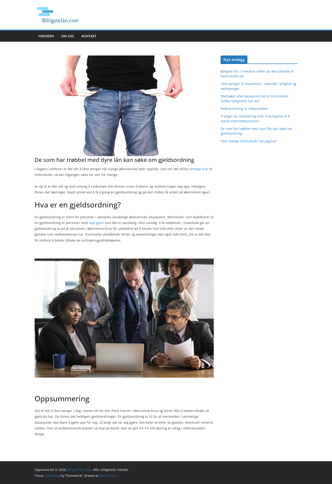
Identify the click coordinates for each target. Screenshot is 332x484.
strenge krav (198, 169)
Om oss (67, 36)
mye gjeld (96, 223)
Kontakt (88, 36)
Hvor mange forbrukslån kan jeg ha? (248, 141)
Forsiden (46, 36)
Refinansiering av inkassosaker (244, 108)
